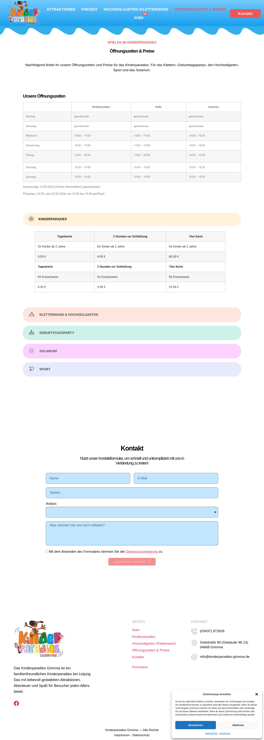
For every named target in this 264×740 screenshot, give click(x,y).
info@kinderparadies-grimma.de (223, 658)
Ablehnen (238, 725)
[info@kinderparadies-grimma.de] (193, 657)
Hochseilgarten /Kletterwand (136, 9)
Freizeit (89, 9)
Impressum (224, 733)
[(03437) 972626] (193, 633)
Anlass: (51, 504)
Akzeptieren (195, 725)
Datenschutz (211, 733)
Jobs (138, 18)
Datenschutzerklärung (142, 552)
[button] (256, 694)
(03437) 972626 (210, 634)
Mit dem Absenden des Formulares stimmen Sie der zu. (106, 552)
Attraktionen (61, 9)
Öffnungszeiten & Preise (200, 9)
